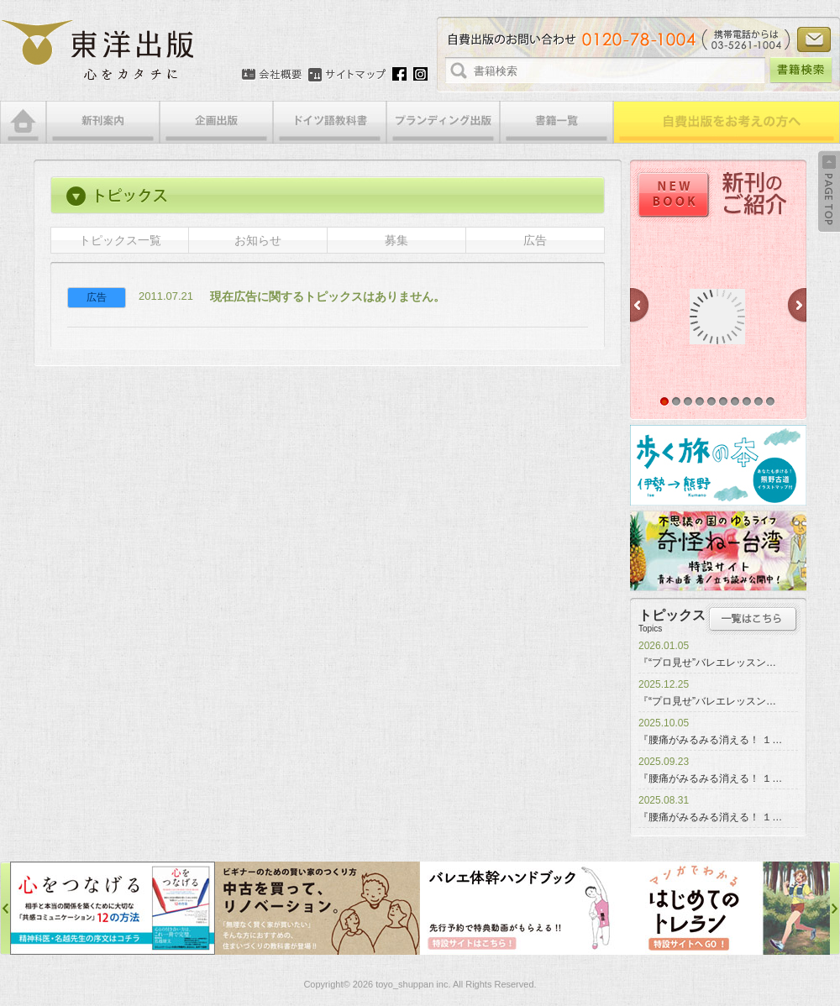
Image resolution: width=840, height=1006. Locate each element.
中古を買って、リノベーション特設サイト (317, 908)
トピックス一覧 (120, 240)
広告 (535, 240)
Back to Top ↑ (829, 191)
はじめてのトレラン (727, 908)
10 (770, 401)
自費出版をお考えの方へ (726, 122)
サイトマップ (347, 74)
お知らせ (257, 240)
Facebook (399, 74)
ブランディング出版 (443, 122)
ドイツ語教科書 (329, 122)
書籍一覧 (556, 122)
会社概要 (272, 74)
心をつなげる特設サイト (112, 908)
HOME (23, 122)
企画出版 (216, 122)
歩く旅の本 (718, 465)
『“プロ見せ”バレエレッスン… (707, 662)
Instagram (420, 74)
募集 (396, 240)
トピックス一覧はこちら (753, 619)
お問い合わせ (814, 39)
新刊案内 (103, 122)
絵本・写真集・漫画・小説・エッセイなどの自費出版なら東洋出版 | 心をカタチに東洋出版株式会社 (98, 50)
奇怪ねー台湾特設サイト (718, 551)
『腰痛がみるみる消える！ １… (710, 740)
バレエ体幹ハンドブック (522, 908)
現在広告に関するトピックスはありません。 (327, 296)
